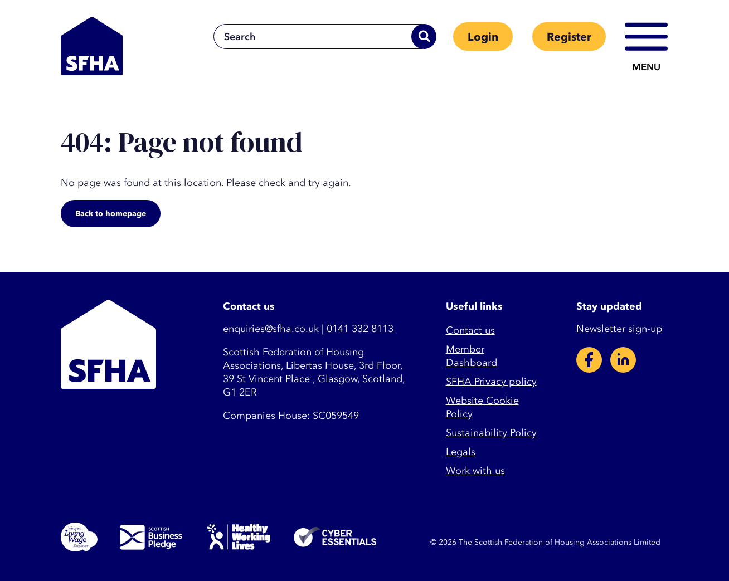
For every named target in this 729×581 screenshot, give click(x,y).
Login (483, 37)
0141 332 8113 (360, 329)
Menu (646, 67)
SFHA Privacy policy (491, 382)
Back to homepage (110, 213)
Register (569, 37)
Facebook (589, 360)
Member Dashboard (471, 356)
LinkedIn (623, 360)
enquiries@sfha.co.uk (271, 329)
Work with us (475, 471)
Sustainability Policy (491, 433)
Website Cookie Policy (482, 407)
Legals (460, 452)
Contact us (470, 331)
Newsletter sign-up (619, 329)
